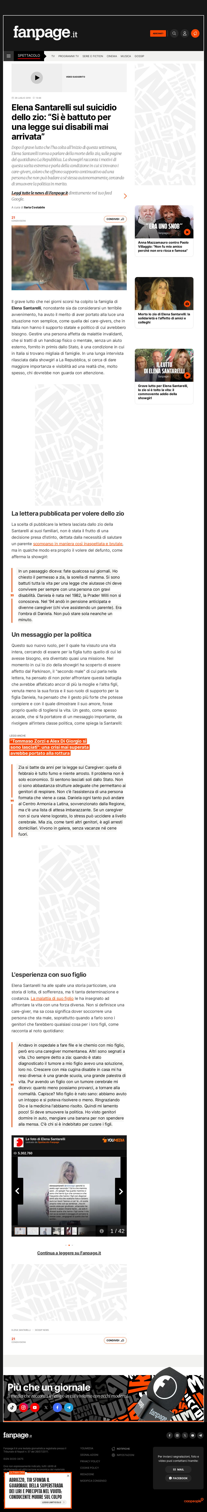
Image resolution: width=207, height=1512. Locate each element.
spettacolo (29, 55)
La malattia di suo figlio (52, 998)
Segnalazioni (89, 1454)
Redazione (87, 1474)
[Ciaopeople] (194, 1501)
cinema (112, 56)
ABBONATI (158, 33)
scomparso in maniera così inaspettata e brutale (78, 543)
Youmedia (86, 1448)
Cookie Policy (89, 1467)
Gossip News (42, 1330)
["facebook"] (57, 1407)
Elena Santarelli (21, 1330)
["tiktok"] (12, 1407)
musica (126, 56)
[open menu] (8, 56)
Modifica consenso (93, 1480)
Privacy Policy (90, 1461)
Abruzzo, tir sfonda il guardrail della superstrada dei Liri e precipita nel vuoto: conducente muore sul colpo (36, 1488)
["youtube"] (34, 1407)
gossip (139, 56)
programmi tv (68, 56)
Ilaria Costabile (34, 207)
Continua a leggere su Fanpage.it (69, 1253)
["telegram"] (68, 1407)
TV (53, 56)
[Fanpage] (17, 1435)
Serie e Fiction (92, 56)
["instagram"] (23, 1407)
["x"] (46, 1407)
